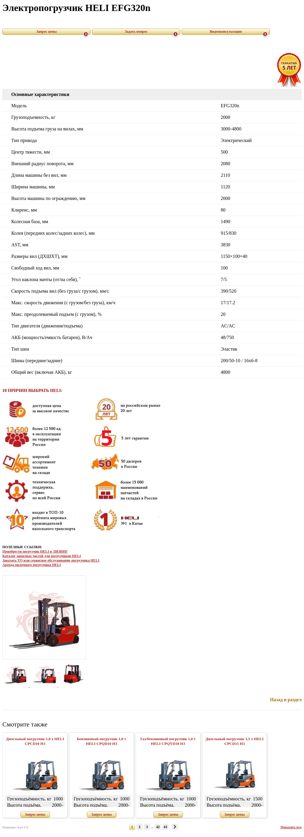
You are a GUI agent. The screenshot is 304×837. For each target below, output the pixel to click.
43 (165, 827)
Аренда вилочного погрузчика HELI (31, 565)
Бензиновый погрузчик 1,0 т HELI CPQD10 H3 (101, 741)
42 (158, 827)
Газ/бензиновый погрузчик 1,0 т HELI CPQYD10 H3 (168, 741)
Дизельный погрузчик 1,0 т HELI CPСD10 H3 (35, 741)
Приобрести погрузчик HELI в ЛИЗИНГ (35, 551)
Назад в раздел (286, 699)
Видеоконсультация (226, 31)
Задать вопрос (136, 31)
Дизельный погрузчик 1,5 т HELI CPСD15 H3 (234, 741)
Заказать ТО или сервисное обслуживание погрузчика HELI (50, 560)
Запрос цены (46, 31)
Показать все (291, 827)
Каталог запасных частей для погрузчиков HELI (41, 556)
